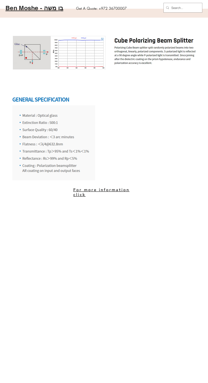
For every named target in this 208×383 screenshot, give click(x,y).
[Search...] (182, 7)
